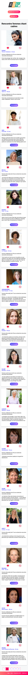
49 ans (9, 251)
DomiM (3, 369)
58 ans (8, 410)
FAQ (8, 673)
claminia (4, 90)
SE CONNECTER (14, 16)
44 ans (10, 450)
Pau (3, 171)
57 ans (11, 290)
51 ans (8, 529)
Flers (3, 211)
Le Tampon (4, 251)
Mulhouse (4, 490)
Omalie (3, 488)
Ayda (3, 130)
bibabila (4, 648)
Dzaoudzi (4, 131)
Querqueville (5, 450)
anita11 (4, 528)
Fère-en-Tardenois (6, 51)
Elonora (4, 170)
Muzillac (4, 370)
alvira (3, 329)
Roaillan (4, 330)
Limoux (3, 529)
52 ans (6, 569)
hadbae (3, 249)
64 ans (6, 171)
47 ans (6, 211)
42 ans (13, 51)
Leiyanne (4, 409)
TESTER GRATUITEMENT (14, 11)
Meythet (4, 410)
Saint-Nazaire (5, 290)
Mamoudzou (5, 609)
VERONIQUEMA (6, 289)
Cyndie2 (4, 448)
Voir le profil (14, 65)
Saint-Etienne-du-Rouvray (8, 649)
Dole (3, 569)
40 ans (8, 91)
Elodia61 (4, 209)
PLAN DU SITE (17, 673)
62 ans (8, 370)
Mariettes (4, 568)
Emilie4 (3, 50)
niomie (3, 608)
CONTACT (24, 673)
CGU (12, 673)
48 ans (10, 609)
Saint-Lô (4, 91)
